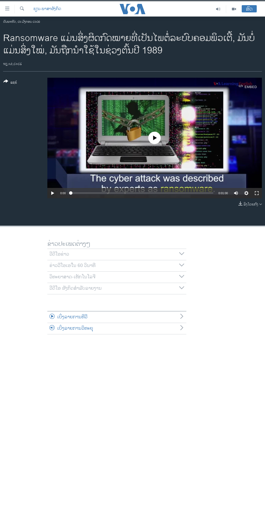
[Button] (10, 83)
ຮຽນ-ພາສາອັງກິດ (47, 9)
